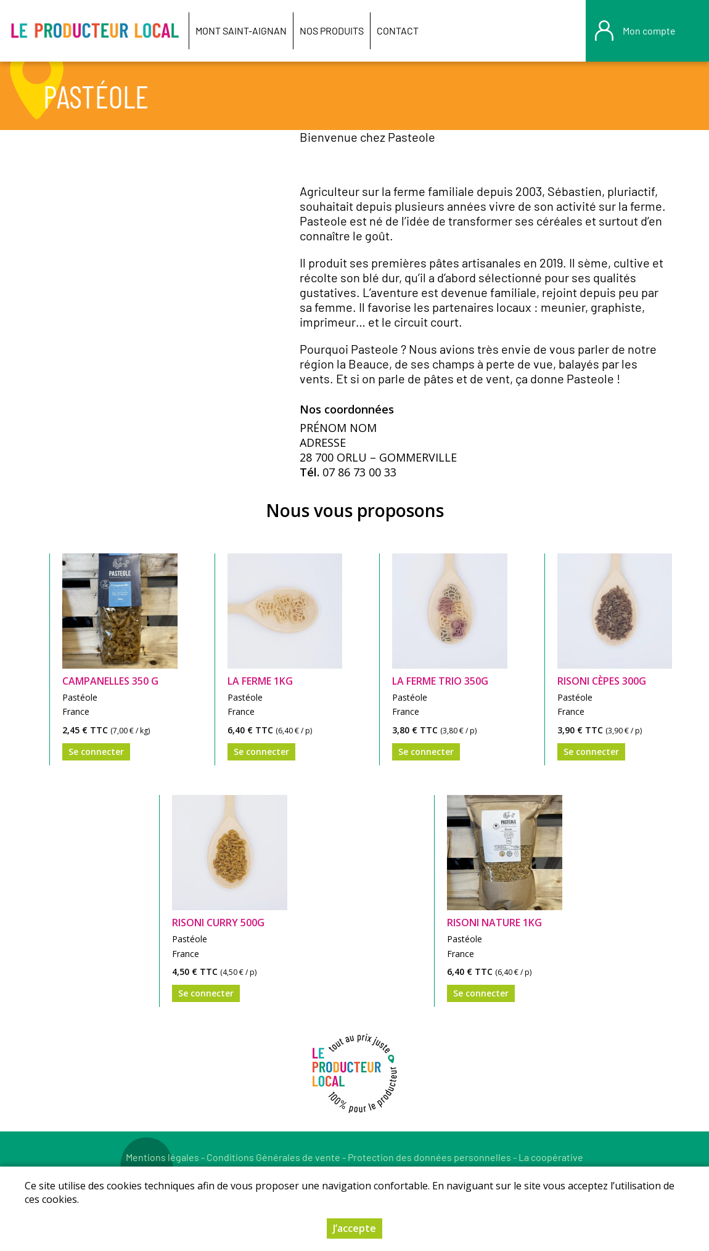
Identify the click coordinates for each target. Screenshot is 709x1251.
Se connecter (96, 751)
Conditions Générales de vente (273, 1157)
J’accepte (354, 1229)
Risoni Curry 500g (218, 922)
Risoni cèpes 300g (601, 681)
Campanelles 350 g (110, 681)
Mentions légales (162, 1157)
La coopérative (550, 1157)
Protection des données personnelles (429, 1157)
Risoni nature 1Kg (494, 922)
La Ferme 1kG (260, 681)
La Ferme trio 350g (440, 681)
